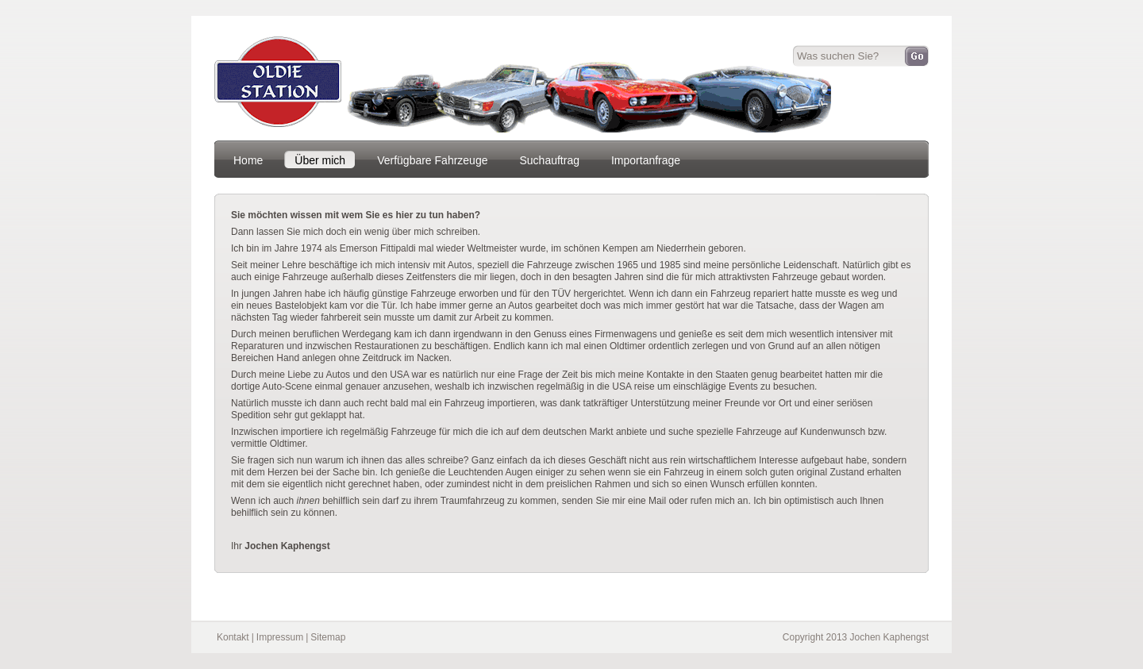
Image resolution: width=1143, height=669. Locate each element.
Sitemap (327, 637)
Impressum (279, 637)
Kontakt (233, 637)
